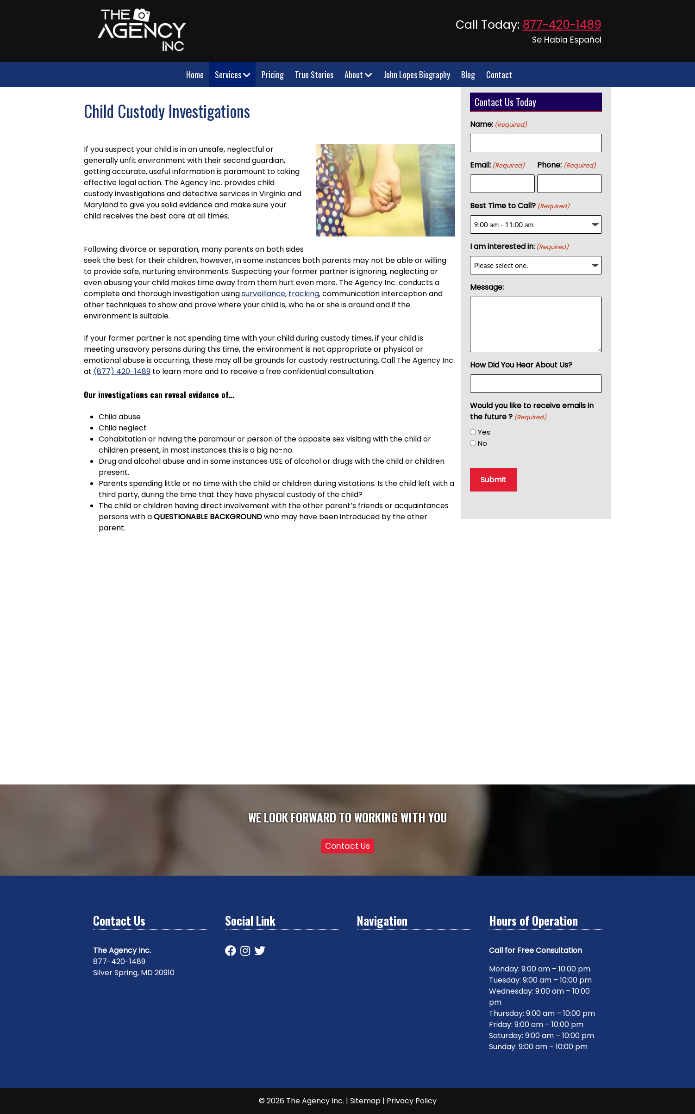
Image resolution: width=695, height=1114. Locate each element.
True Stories (314, 74)
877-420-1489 (562, 25)
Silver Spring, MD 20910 (134, 972)
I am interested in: (519, 246)
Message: (487, 287)
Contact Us (347, 846)
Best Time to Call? (520, 205)
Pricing (273, 74)
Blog (468, 74)
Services (232, 74)
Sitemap (365, 1100)
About (358, 74)
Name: (498, 124)
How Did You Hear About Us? (521, 365)
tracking (303, 293)
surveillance (263, 293)
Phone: (566, 165)
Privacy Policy (412, 1100)
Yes (484, 432)
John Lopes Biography (416, 74)
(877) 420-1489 (122, 371)
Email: (497, 165)
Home (195, 74)
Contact (499, 74)
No (482, 443)
